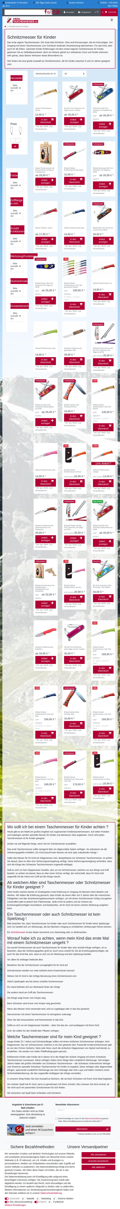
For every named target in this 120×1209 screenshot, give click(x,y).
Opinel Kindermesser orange (101, 471)
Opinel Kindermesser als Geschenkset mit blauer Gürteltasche (44, 170)
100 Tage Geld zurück (46, 2)
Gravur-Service (76, 2)
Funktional (58, 1202)
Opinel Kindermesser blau (74, 228)
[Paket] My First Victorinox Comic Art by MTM (103, 229)
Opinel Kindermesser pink (45, 470)
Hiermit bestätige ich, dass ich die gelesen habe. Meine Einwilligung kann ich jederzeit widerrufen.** (83, 1120)
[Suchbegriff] (25, 12)
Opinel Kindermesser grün (45, 348)
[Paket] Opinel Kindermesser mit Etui (72, 471)
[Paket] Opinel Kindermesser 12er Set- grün (102, 649)
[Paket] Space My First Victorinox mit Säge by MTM (44, 285)
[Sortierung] (46, 74)
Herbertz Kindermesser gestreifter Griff (73, 349)
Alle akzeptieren (98, 1154)
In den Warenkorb (47, 121)
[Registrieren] (84, 12)
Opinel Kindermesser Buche (43, 109)
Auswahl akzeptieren (98, 1161)
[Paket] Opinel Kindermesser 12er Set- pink (44, 779)
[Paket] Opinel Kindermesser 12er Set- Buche (102, 407)
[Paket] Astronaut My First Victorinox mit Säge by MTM (103, 170)
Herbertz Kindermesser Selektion (44, 648)
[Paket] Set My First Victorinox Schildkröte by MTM (102, 110)
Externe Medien (65, 1198)
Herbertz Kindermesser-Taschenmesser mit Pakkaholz (44, 527)
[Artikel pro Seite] (74, 74)
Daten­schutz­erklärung (51, 1193)
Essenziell (15, 1198)
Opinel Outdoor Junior (43, 228)
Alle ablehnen (98, 1167)
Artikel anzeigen (76, 121)
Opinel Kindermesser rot (102, 283)
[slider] (13, 140)
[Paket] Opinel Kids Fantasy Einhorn (71, 406)
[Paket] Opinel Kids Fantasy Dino (71, 713)
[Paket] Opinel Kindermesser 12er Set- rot (102, 714)
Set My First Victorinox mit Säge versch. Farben (74, 109)
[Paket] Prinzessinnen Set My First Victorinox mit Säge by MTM (103, 350)
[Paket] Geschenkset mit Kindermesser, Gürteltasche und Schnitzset (44, 588)
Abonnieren (92, 1129)
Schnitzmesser (18, 932)
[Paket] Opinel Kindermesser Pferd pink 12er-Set (73, 779)
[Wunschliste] (96, 12)
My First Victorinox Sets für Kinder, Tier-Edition (102, 586)
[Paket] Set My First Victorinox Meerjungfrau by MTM (44, 407)
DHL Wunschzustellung (21, 1202)
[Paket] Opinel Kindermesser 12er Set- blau (44, 714)
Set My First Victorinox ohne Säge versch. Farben (74, 648)
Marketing (46, 1198)
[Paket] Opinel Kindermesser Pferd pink (73, 169)
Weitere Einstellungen (15, 1205)
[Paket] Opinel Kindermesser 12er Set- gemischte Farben (73, 285)
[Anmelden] (69, 12)
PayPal (42, 1202)
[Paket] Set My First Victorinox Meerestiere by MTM (103, 527)
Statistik (30, 1198)
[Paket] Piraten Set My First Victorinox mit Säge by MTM (73, 527)
